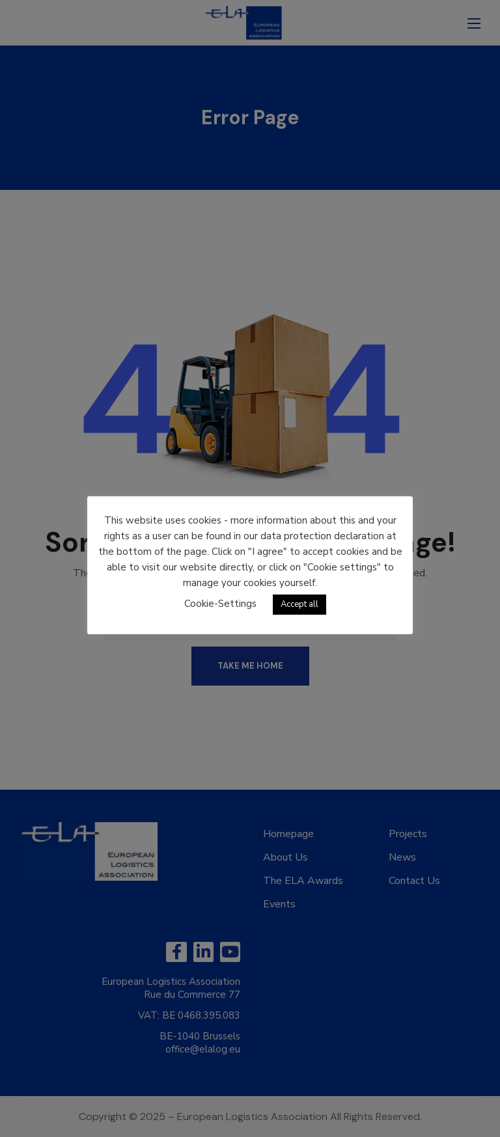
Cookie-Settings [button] (220, 603)
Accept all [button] (299, 604)
